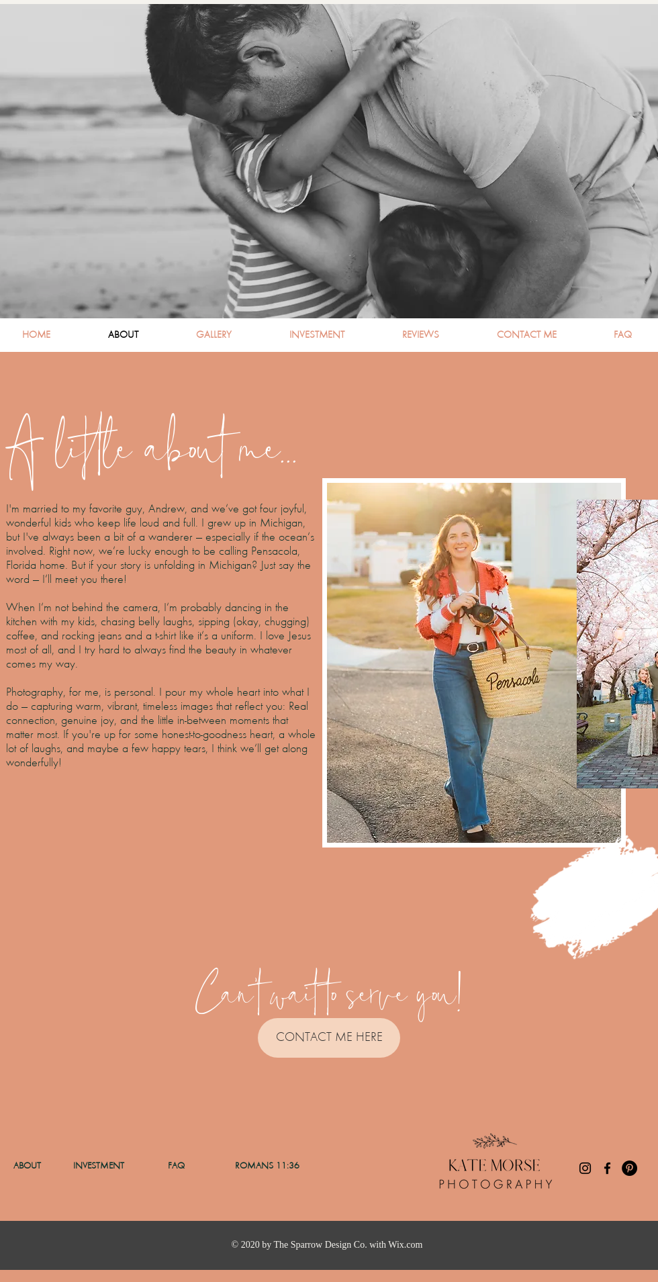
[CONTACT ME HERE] (329, 1038)
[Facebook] (607, 1168)
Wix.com (405, 1245)
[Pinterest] (629, 1168)
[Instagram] (585, 1168)
